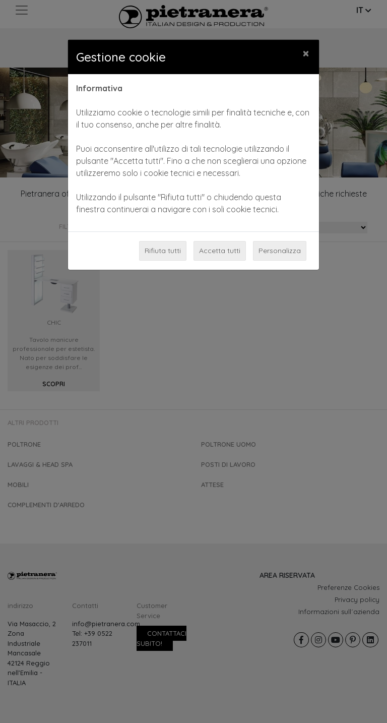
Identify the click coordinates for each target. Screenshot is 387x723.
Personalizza (280, 250)
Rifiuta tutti (163, 250)
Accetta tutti (219, 250)
